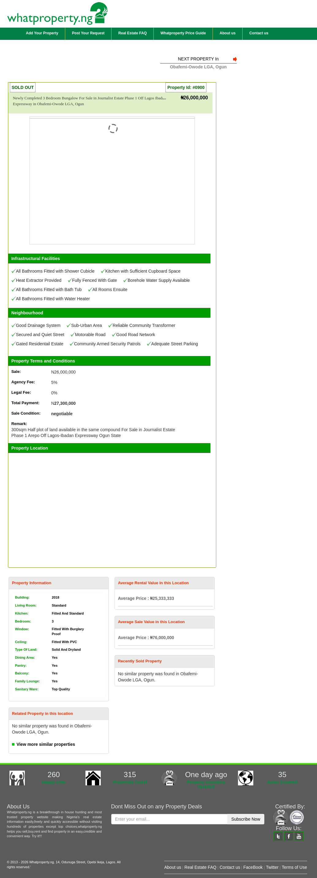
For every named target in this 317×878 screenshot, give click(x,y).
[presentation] (157, 842)
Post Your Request (88, 33)
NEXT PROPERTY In (198, 58)
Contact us (258, 33)
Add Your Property (42, 33)
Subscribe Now (245, 819)
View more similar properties (46, 744)
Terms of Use (294, 867)
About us (228, 33)
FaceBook (253, 867)
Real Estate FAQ (132, 33)
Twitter (272, 867)
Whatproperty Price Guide (183, 33)
